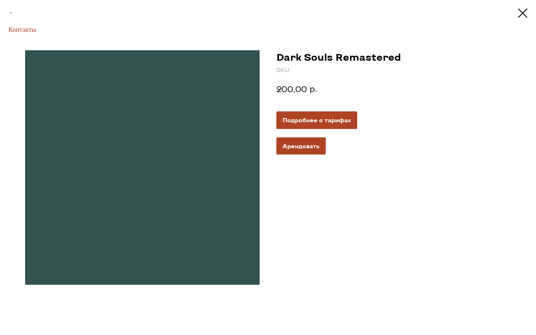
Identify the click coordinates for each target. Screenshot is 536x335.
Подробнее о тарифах (317, 120)
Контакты (22, 29)
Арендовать (301, 145)
